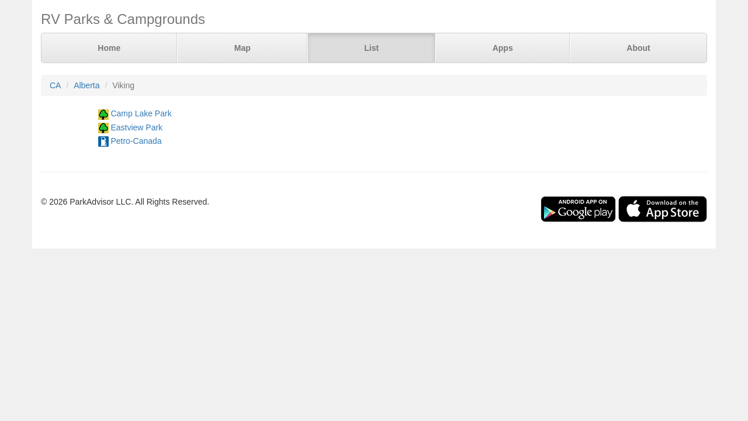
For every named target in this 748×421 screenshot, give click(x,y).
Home (109, 48)
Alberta (86, 85)
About (638, 48)
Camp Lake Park (140, 113)
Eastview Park (136, 127)
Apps (503, 48)
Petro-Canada (135, 141)
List (371, 48)
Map (242, 48)
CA (55, 85)
